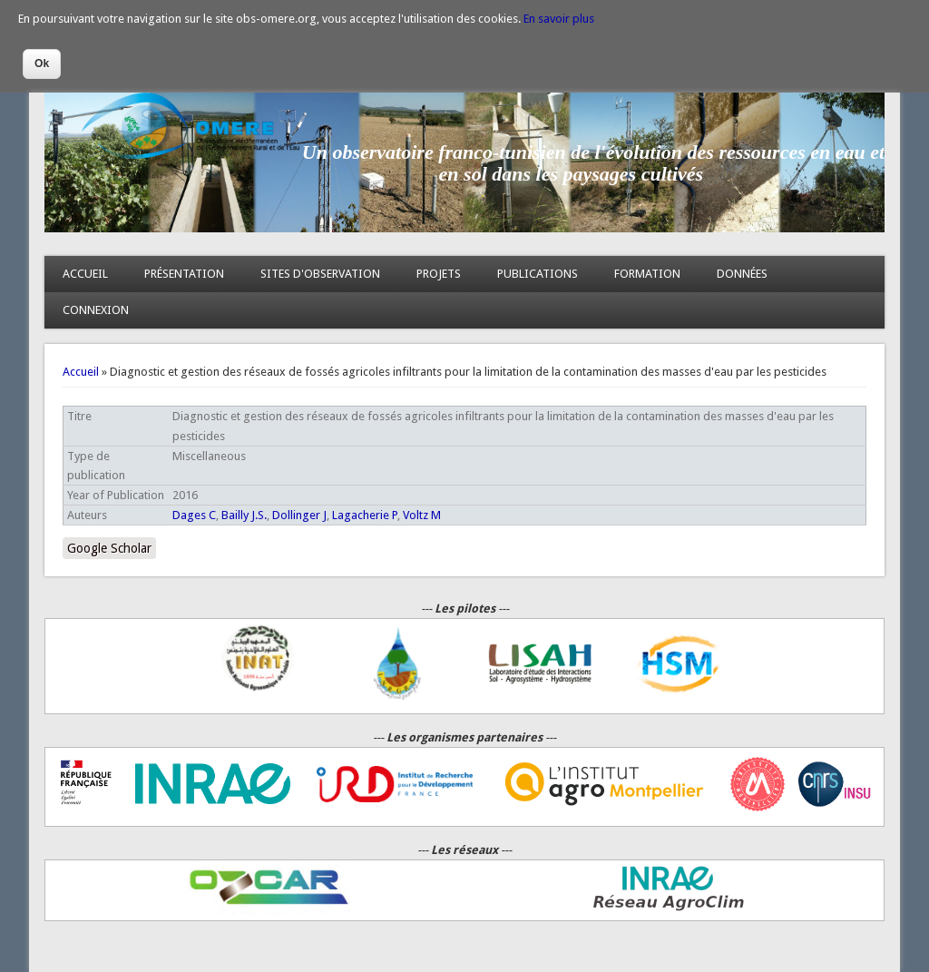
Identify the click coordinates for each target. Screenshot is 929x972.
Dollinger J (299, 515)
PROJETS (438, 273)
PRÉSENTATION (184, 273)
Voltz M (422, 515)
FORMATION (647, 273)
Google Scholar (109, 548)
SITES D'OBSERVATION (320, 273)
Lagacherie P (364, 515)
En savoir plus (558, 18)
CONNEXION (96, 310)
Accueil (81, 371)
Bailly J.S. (244, 515)
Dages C (194, 515)
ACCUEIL (85, 273)
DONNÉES (742, 273)
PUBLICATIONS (537, 273)
